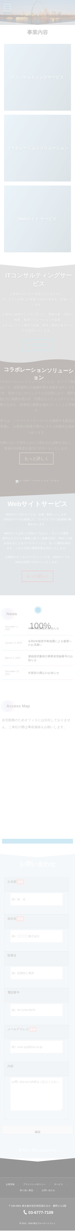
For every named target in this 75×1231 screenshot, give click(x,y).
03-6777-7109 (37, 1213)
